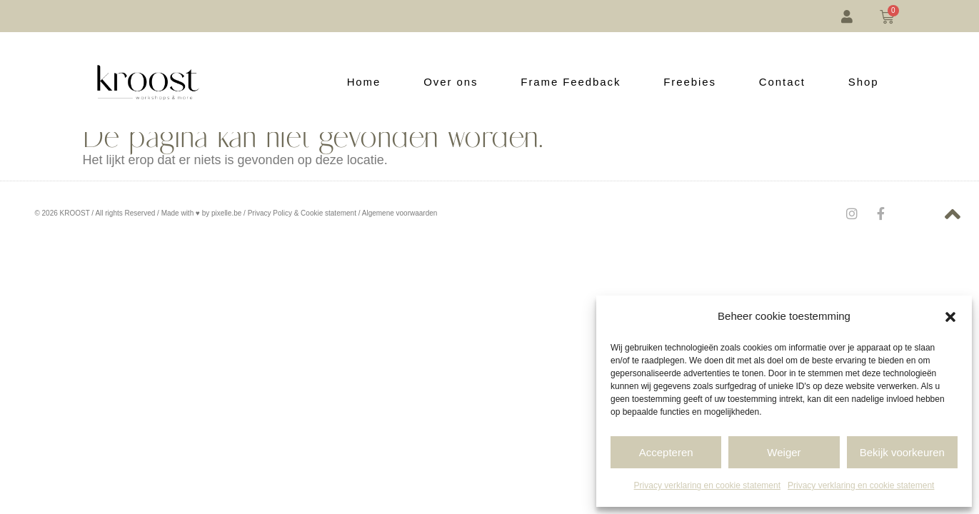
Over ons (450, 82)
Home (364, 82)
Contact (782, 82)
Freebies (689, 82)
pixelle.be (226, 213)
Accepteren (666, 452)
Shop (863, 82)
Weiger (783, 452)
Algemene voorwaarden (400, 213)
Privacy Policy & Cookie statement (302, 213)
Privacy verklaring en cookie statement (707, 485)
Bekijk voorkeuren (902, 452)
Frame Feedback (571, 82)
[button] (950, 317)
